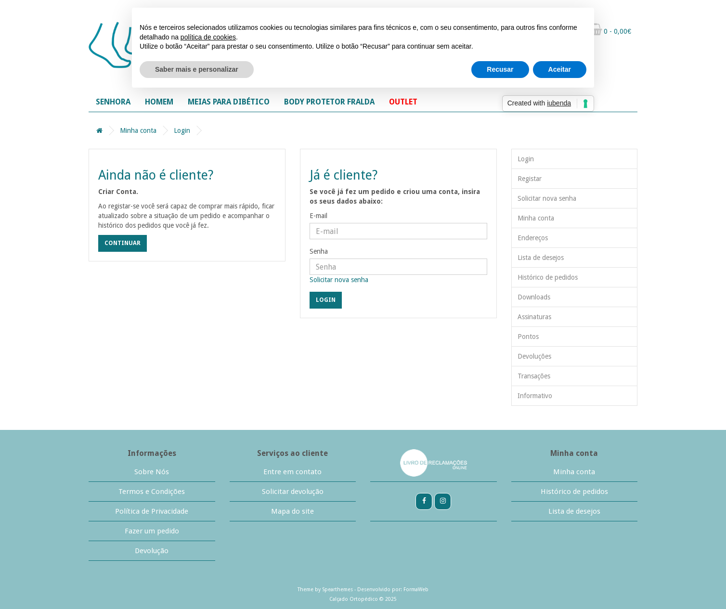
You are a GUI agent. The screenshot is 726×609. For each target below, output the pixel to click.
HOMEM (159, 101)
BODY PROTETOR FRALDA (329, 101)
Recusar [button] (500, 69)
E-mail (318, 216)
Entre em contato (292, 471)
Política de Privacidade (151, 511)
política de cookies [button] (208, 37)
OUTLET (403, 101)
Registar (530, 178)
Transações (534, 376)
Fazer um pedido (152, 531)
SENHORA (113, 101)
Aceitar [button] (559, 69)
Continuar (122, 243)
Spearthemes (337, 589)
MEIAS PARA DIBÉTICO (229, 101)
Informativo (535, 396)
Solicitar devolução (293, 491)
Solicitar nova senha (339, 280)
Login (182, 130)
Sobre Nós (151, 471)
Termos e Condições (151, 491)
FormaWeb (415, 589)
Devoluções (534, 356)
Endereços (533, 238)
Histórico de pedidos (548, 277)
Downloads (534, 297)
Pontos (528, 336)
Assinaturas (534, 317)
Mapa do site (292, 511)
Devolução (152, 550)
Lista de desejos (541, 257)
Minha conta (138, 130)
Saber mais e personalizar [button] (196, 69)
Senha (319, 251)
